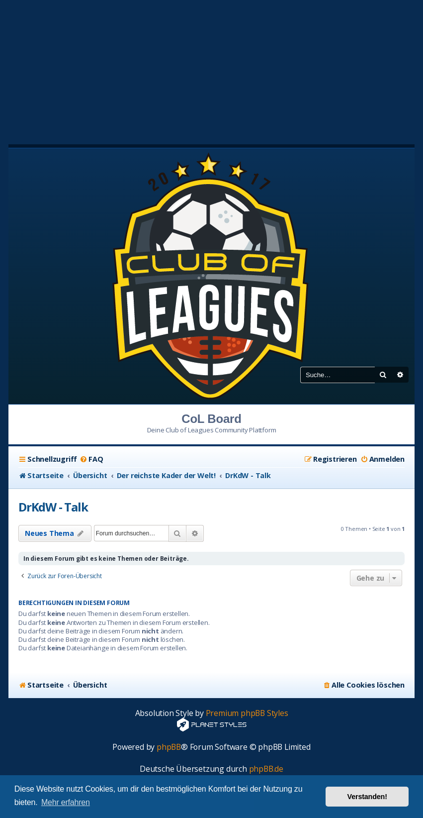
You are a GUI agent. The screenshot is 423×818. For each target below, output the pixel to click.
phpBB (169, 747)
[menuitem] (91, 459)
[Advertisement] (211, 69)
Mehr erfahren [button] (65, 802)
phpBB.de (266, 769)
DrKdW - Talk (53, 507)
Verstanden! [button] (367, 797)
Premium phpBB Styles (247, 713)
